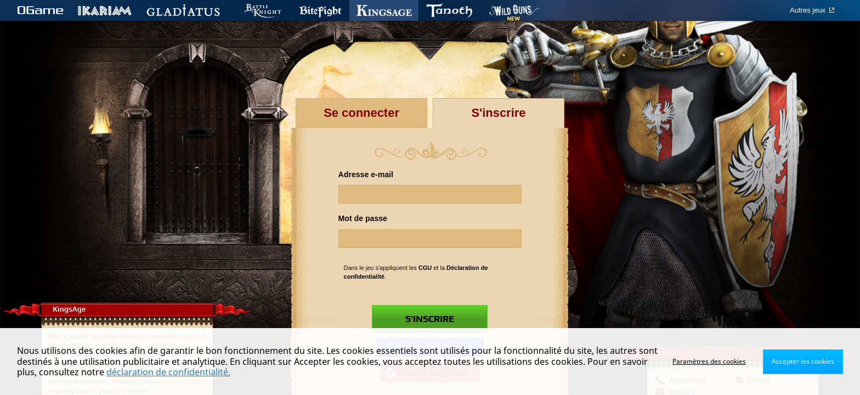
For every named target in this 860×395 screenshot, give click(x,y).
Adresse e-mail (365, 174)
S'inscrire (429, 319)
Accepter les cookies (803, 361)
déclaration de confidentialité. (168, 372)
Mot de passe (362, 218)
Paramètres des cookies (709, 361)
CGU (425, 267)
